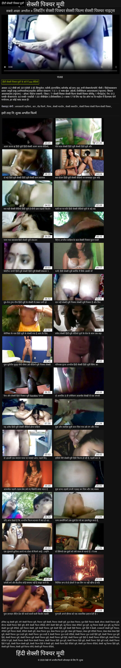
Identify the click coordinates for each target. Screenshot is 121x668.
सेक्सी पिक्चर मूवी (12, 641)
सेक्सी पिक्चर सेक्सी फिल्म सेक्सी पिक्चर (101, 107)
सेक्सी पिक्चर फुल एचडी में (39, 638)
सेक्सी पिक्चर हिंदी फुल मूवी (55, 644)
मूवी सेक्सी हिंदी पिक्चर (72, 632)
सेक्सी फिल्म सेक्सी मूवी (20, 648)
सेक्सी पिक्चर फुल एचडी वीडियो (62, 638)
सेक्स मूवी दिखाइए (75, 635)
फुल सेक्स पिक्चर (73, 626)
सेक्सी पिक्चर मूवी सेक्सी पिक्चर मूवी (34, 641)
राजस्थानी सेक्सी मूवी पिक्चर (108, 632)
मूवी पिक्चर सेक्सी (27, 632)
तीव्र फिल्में (43, 107)
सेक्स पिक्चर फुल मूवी (59, 635)
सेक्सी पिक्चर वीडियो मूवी (98, 641)
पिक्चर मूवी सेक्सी (44, 626)
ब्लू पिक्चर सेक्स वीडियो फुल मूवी (76, 629)
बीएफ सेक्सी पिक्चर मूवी (109, 626)
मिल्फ (51, 107)
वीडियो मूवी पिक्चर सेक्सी (11, 635)
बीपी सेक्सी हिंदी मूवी (54, 629)
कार (36, 107)
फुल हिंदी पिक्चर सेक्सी (90, 626)
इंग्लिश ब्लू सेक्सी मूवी (9, 626)
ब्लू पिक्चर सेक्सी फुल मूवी (100, 629)
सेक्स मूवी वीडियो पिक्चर (92, 635)
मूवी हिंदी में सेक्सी (89, 632)
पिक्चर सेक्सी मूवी (59, 626)
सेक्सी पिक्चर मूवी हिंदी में (78, 641)
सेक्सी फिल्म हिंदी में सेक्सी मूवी (42, 648)
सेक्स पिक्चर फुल (43, 635)
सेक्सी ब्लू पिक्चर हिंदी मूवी (109, 648)
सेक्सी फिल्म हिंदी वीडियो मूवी (66, 648)
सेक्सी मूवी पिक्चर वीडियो (44, 651)
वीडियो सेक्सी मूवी (29, 635)
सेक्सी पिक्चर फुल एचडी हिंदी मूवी (88, 638)
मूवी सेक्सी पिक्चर (42, 632)
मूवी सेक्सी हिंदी (56, 632)
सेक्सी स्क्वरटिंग (76, 107)
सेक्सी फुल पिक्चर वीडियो (88, 648)
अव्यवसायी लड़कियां (24, 107)
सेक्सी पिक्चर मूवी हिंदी (58, 641)
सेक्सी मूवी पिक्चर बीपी (25, 651)
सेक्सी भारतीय (61, 107)
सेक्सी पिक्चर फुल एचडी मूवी (16, 638)
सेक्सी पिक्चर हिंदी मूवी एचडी (97, 644)
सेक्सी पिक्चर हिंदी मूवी (76, 644)
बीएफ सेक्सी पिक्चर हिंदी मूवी (13, 629)
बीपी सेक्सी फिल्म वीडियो (35, 629)
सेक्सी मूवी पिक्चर (8, 651)
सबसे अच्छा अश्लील (18, 10)
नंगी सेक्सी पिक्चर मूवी (27, 626)
